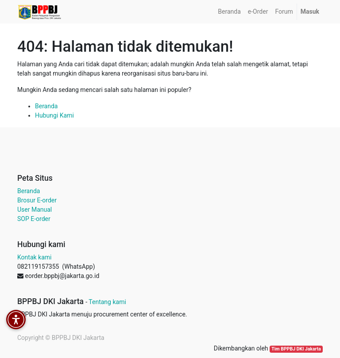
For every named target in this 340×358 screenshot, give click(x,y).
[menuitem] (229, 12)
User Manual (34, 209)
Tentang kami (107, 301)
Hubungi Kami (54, 115)
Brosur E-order (37, 200)
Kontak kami (34, 257)
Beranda (46, 106)
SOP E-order (33, 218)
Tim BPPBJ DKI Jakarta (296, 349)
